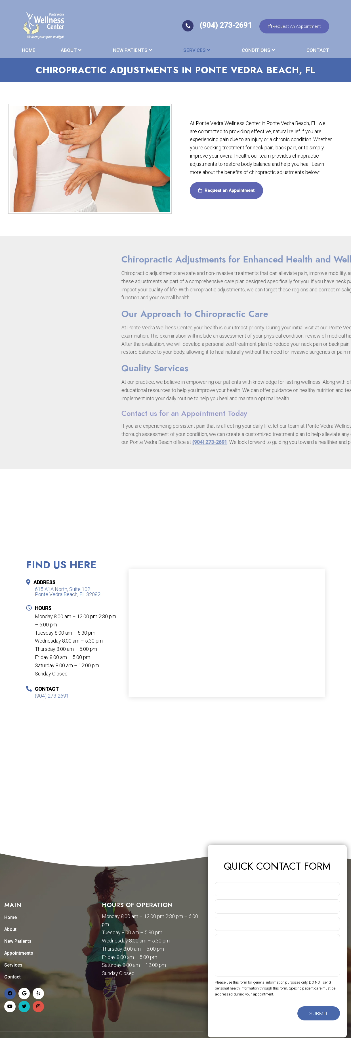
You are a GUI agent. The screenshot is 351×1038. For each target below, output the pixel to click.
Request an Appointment (226, 190)
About (69, 50)
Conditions (256, 50)
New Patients (130, 50)
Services (194, 50)
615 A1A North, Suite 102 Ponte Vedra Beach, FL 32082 (67, 592)
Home (28, 50)
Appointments (18, 953)
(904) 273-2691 (218, 25)
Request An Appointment (294, 26)
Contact (317, 50)
